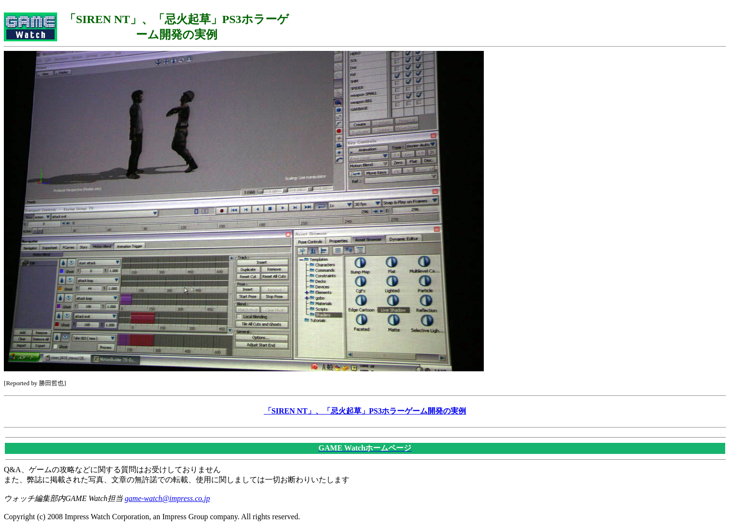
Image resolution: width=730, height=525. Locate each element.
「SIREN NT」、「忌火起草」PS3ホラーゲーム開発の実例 (365, 411)
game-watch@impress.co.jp (167, 498)
